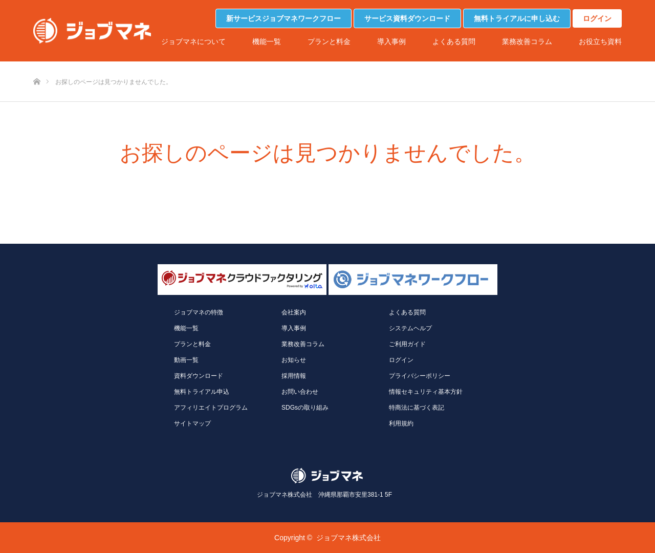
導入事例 (391, 41)
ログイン (597, 18)
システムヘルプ (410, 328)
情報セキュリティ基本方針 (426, 391)
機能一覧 (266, 41)
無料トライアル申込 (201, 391)
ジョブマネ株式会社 (348, 538)
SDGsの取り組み (305, 407)
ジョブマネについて (193, 41)
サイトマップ (192, 423)
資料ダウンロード (198, 375)
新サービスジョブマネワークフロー (283, 18)
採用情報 (293, 375)
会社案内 (293, 312)
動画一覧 (186, 360)
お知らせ (293, 360)
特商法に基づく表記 (416, 407)
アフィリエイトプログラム (211, 407)
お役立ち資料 (600, 41)
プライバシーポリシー (419, 375)
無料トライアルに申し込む (517, 18)
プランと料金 (329, 41)
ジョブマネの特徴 (198, 312)
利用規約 (401, 423)
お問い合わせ (299, 391)
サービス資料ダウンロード (407, 18)
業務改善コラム (527, 41)
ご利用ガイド (407, 344)
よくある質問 (453, 41)
